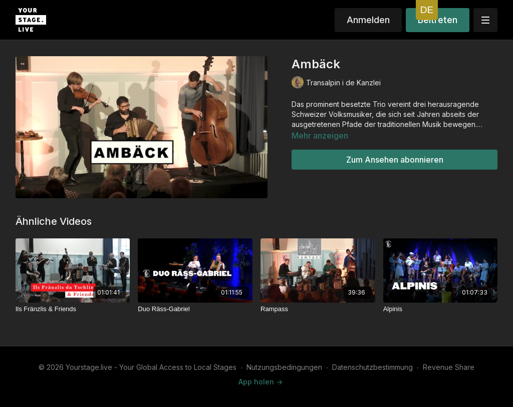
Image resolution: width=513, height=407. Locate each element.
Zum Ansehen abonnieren (394, 160)
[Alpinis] (440, 309)
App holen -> (260, 381)
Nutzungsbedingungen (284, 367)
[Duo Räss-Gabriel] (195, 309)
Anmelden (368, 20)
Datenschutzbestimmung (372, 367)
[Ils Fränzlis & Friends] (73, 309)
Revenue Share (448, 367)
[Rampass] (318, 309)
